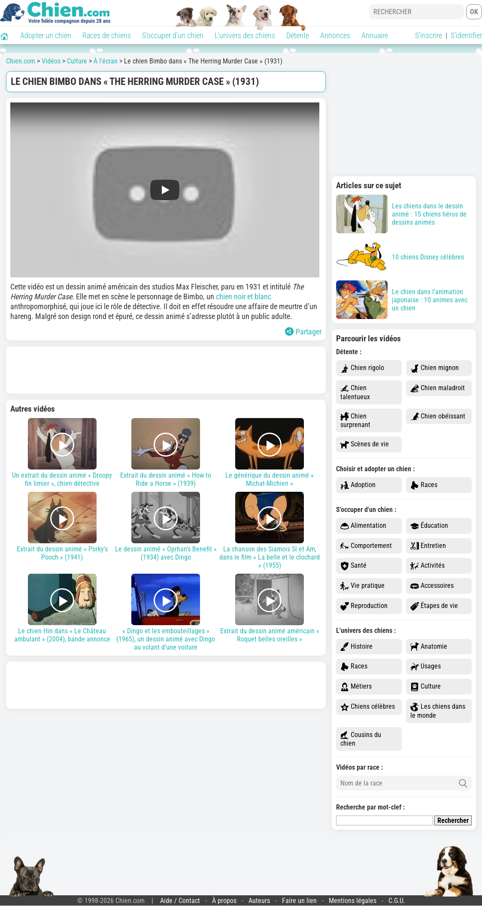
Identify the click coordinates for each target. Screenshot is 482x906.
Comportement (366, 546)
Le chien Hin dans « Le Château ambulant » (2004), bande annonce (62, 608)
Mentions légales (352, 901)
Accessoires (432, 585)
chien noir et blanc (243, 296)
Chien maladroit (437, 388)
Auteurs (259, 901)
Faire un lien (299, 901)
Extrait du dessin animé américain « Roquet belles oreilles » (269, 608)
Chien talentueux (355, 392)
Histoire (356, 646)
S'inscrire (428, 35)
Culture (425, 686)
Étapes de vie (434, 606)
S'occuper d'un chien (172, 35)
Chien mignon (434, 368)
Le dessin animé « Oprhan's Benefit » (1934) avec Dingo (166, 526)
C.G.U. (396, 901)
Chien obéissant (437, 416)
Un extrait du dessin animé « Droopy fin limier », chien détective (62, 453)
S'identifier (466, 35)
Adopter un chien (45, 35)
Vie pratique (362, 585)
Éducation (429, 525)
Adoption (358, 485)
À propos (224, 901)
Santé (353, 565)
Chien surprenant (355, 420)
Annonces (335, 35)
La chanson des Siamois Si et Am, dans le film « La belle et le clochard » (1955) (269, 530)
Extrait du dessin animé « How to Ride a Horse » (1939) (166, 453)
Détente (297, 35)
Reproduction (364, 606)
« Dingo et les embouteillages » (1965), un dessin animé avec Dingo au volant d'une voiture (166, 612)
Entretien (428, 546)
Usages (425, 666)
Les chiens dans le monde (437, 710)
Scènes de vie (364, 444)
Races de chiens (106, 35)
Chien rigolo (362, 368)
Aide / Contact (180, 901)
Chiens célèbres (367, 706)
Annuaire (374, 35)
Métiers (356, 686)
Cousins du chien (360, 739)
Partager (303, 331)
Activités (427, 565)
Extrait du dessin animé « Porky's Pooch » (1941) (62, 526)
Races (423, 485)
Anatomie (428, 646)
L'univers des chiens (245, 35)
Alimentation (363, 525)
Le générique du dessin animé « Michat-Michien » (269, 453)
